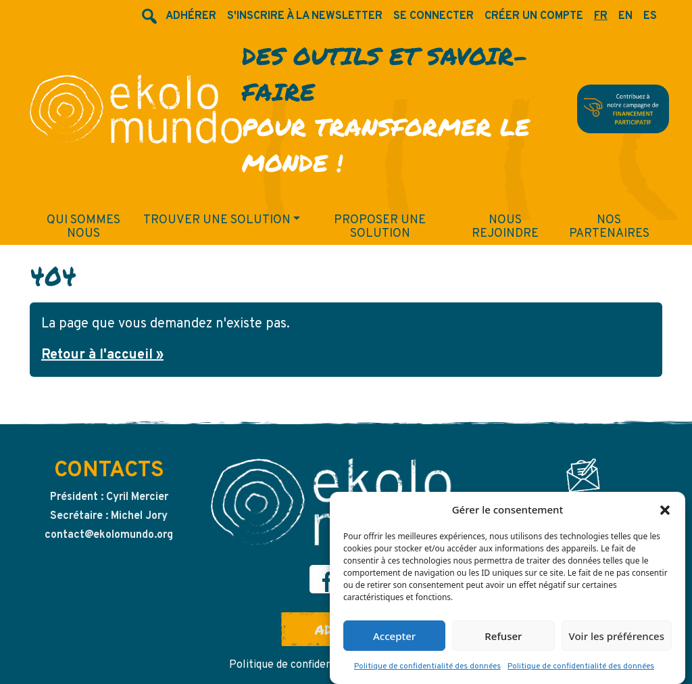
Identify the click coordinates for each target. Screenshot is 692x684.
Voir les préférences (616, 640)
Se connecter (433, 16)
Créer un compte (534, 16)
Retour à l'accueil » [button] (102, 355)
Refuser (503, 640)
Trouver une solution (217, 220)
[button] (665, 513)
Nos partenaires (609, 227)
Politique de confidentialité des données (427, 671)
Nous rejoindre (505, 227)
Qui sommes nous (83, 227)
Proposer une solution (380, 227)
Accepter (394, 640)
